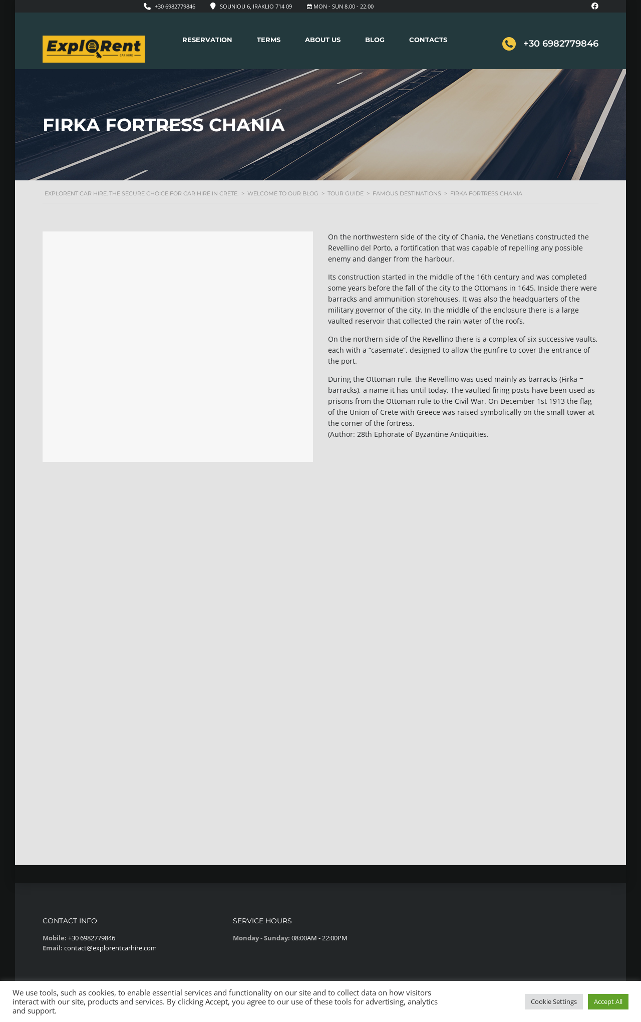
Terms (268, 40)
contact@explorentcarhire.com (110, 947)
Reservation (207, 40)
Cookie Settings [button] (554, 1001)
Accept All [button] (608, 1001)
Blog (375, 40)
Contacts (428, 40)
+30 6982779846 (175, 6)
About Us (323, 40)
